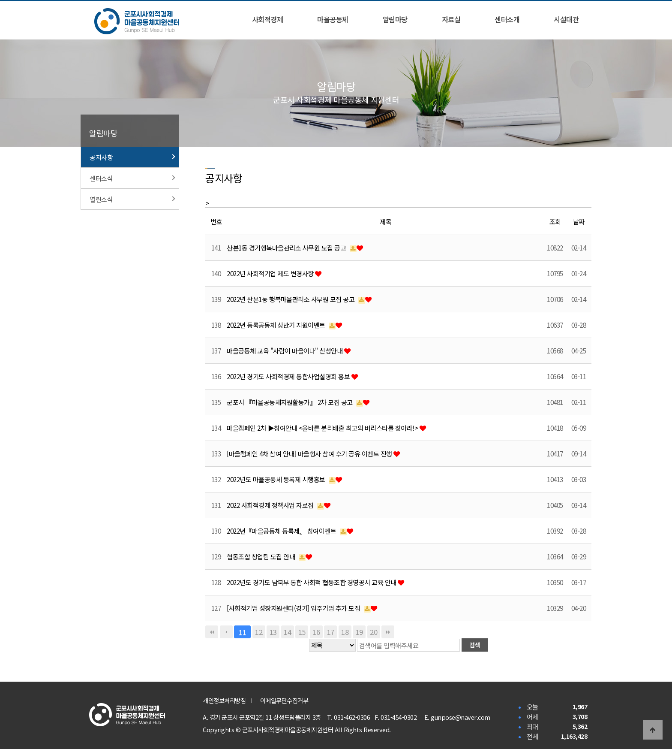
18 (344, 632)
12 (258, 632)
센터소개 (507, 19)
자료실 (451, 19)
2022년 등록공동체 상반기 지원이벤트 (277, 324)
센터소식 (132, 178)
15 (302, 632)
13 (273, 632)
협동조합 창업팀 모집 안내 (262, 556)
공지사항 (132, 157)
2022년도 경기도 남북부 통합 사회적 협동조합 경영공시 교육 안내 (312, 582)
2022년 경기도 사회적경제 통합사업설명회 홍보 (289, 376)
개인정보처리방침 (224, 700)
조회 (555, 221)
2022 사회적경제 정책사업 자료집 (271, 505)
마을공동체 (332, 19)
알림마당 (395, 19)
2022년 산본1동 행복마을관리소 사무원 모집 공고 (291, 299)
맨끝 (387, 631)
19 (359, 632)
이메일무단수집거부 (284, 700)
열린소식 (132, 199)
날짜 (579, 221)
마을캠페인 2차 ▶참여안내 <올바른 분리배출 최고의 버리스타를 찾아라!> (323, 427)
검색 (474, 644)
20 (373, 632)
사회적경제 (267, 19)
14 (287, 632)
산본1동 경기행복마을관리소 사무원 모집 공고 (287, 247)
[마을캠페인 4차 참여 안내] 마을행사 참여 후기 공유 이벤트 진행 (310, 453)
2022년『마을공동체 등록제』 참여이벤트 (282, 530)
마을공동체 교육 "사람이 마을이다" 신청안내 (285, 350)
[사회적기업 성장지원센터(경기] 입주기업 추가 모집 (294, 608)
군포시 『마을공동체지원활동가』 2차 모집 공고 (290, 402)
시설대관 (566, 19)
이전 (226, 631)
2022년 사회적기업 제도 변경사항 (271, 273)
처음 (211, 631)
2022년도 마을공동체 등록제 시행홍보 (277, 479)
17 (330, 632)
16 (316, 632)
